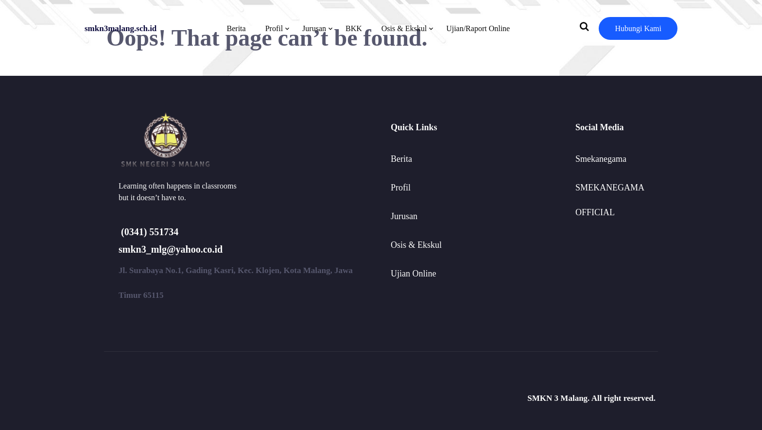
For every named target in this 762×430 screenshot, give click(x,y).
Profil (274, 28)
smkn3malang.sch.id (120, 28)
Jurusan (314, 28)
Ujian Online (413, 273)
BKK (354, 28)
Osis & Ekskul (404, 28)
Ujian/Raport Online (478, 28)
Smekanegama (600, 159)
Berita (236, 28)
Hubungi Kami (638, 28)
